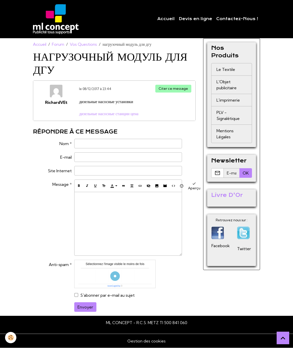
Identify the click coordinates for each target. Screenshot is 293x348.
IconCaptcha (113, 286)
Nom (64, 143)
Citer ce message (173, 88)
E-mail (66, 157)
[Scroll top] (283, 338)
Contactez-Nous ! (237, 19)
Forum (58, 44)
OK (246, 173)
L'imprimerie (228, 100)
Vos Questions (83, 44)
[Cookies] (10, 337)
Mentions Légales (225, 133)
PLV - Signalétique (228, 115)
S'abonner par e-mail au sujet (107, 295)
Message (60, 184)
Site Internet (60, 170)
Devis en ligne (195, 19)
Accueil (166, 19)
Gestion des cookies (146, 340)
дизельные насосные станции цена (108, 113)
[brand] (57, 19)
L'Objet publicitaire (226, 84)
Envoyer (85, 307)
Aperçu (194, 185)
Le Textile (225, 69)
